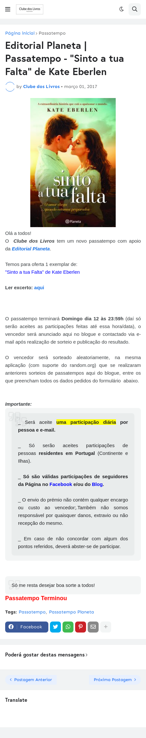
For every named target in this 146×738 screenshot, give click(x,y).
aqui (39, 287)
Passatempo (52, 33)
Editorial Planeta (31, 248)
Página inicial (19, 33)
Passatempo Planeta (71, 612)
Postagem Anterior (33, 679)
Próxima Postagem (113, 679)
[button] (7, 9)
